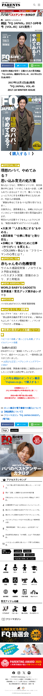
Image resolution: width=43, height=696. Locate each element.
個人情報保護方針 (14, 684)
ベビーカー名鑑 (8, 339)
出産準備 (18, 551)
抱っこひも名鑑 (25, 339)
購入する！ (21, 154)
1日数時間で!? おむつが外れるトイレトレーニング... (23, 505)
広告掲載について (30, 679)
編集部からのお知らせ (13, 20)
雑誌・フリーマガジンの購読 (14, 679)
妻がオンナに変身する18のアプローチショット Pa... (23, 510)
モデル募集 (19, 555)
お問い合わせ (23, 681)
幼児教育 (27, 551)
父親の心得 (30, 555)
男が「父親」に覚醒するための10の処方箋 (20, 492)
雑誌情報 (14, 430)
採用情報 (32, 681)
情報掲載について (12, 681)
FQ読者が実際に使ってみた (25, 559)
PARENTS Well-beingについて (20, 677)
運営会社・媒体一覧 (28, 684)
